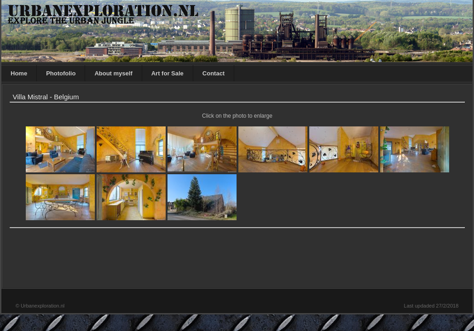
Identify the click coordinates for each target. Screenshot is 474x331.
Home (19, 73)
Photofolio (60, 73)
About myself (113, 73)
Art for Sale (167, 73)
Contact (213, 73)
